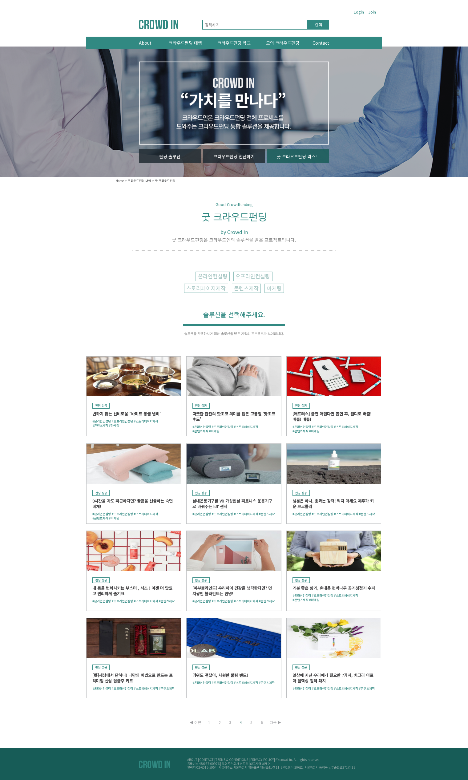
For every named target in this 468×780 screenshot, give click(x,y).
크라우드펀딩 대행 (185, 43)
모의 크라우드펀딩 (282, 43)
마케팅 (274, 288)
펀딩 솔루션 (169, 156)
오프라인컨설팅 (253, 276)
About (145, 43)
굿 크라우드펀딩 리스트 (298, 156)
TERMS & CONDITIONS (232, 759)
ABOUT (192, 759)
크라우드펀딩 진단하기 (234, 156)
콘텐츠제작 (246, 288)
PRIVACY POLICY (262, 759)
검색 (318, 24)
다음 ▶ (275, 722)
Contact (321, 43)
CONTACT (206, 759)
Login (359, 12)
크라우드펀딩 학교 (234, 43)
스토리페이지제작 (206, 288)
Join (372, 12)
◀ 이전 (195, 722)
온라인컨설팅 (213, 276)
